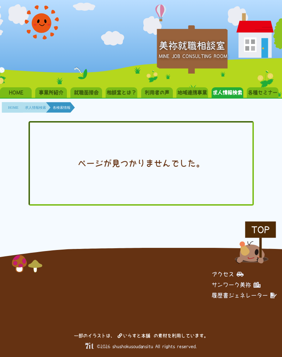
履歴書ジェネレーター (244, 295)
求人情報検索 (227, 92)
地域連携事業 (192, 92)
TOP (260, 229)
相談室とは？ (121, 92)
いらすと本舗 (134, 335)
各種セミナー (262, 92)
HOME (16, 92)
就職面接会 (86, 92)
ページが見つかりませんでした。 (141, 163)
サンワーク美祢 (236, 285)
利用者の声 (157, 92)
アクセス (228, 274)
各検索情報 (61, 107)
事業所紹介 (51, 92)
